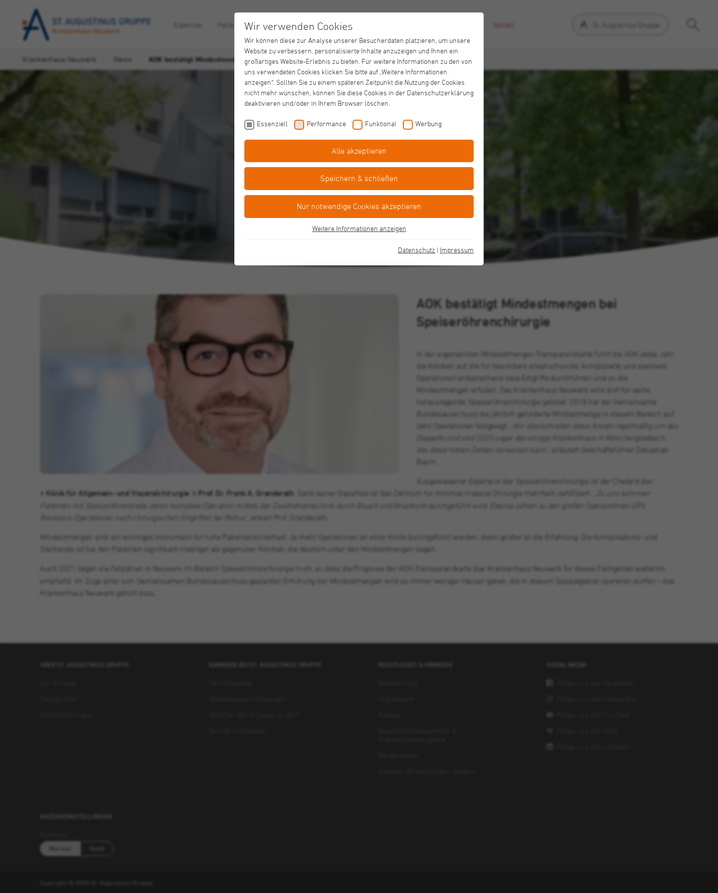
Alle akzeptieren (359, 150)
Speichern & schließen (359, 178)
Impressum (457, 249)
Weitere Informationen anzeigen (359, 228)
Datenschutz (416, 249)
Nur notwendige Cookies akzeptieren (359, 206)
